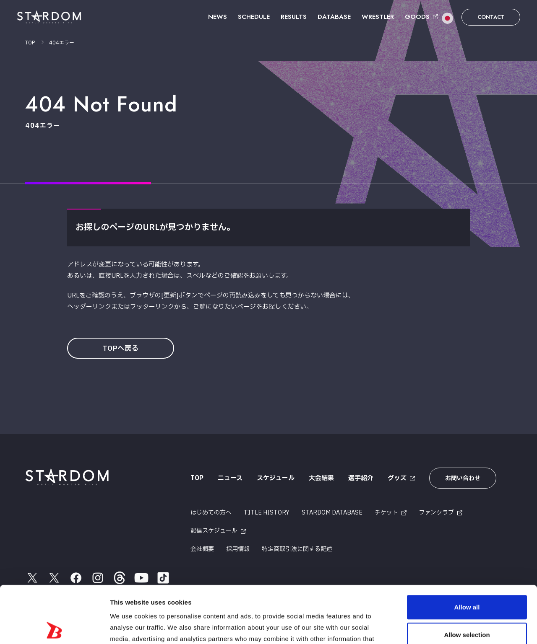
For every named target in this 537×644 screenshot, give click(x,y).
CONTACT (491, 17)
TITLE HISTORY (266, 512)
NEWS (217, 16)
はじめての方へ (211, 512)
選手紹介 (360, 478)
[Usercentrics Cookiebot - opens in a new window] (54, 627)
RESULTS (294, 16)
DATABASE (334, 16)
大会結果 (321, 478)
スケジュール (276, 478)
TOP (30, 43)
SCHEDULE (254, 16)
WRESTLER (378, 16)
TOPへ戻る (121, 349)
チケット (386, 512)
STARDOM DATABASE (332, 512)
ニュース (230, 478)
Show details (440, 627)
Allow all (467, 549)
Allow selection (467, 577)
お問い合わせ (462, 478)
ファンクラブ (436, 512)
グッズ (397, 478)
